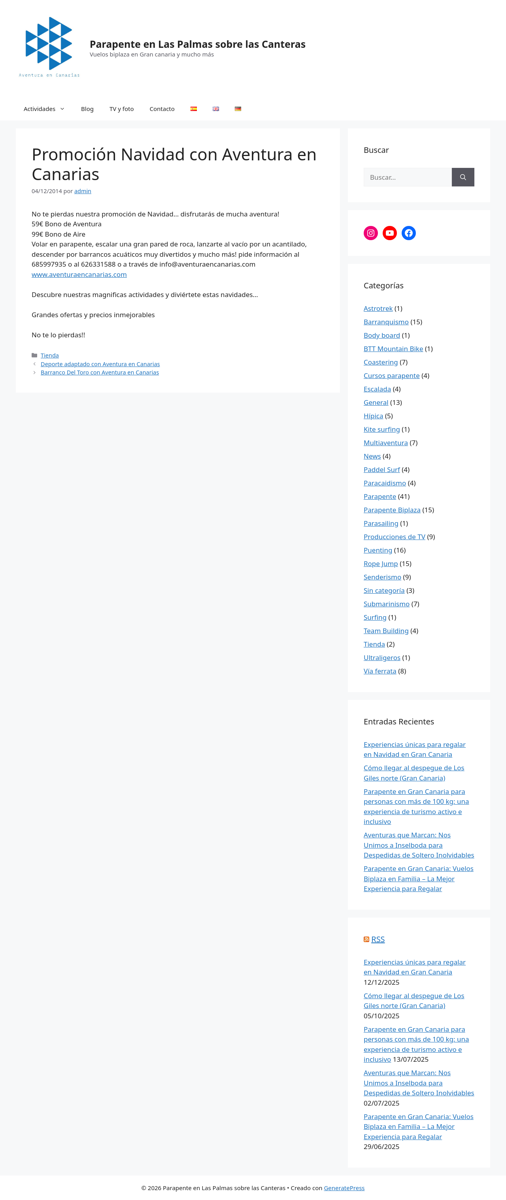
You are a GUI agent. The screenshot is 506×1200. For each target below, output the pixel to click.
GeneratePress (344, 1188)
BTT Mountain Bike (393, 348)
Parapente (380, 496)
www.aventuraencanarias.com (79, 274)
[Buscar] (463, 177)
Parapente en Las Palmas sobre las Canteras (198, 44)
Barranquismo (386, 321)
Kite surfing (382, 429)
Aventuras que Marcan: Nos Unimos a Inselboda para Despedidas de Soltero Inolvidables (419, 845)
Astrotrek (378, 308)
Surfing (375, 617)
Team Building (386, 630)
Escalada (377, 388)
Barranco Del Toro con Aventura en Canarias (100, 372)
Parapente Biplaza (392, 509)
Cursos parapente (392, 375)
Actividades (48, 108)
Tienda (50, 355)
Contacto (162, 109)
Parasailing (381, 523)
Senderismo (382, 576)
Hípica (373, 415)
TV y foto (122, 109)
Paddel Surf (382, 469)
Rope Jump (381, 563)
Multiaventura (386, 442)
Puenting (378, 550)
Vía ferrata (380, 670)
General (376, 402)
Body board (382, 335)
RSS (378, 939)
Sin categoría (384, 590)
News (372, 456)
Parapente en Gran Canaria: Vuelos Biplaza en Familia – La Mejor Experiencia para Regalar (419, 878)
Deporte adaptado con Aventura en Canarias (100, 364)
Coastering (381, 362)
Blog (87, 109)
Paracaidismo (385, 482)
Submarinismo (387, 603)
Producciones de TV (394, 536)
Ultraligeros (382, 657)
